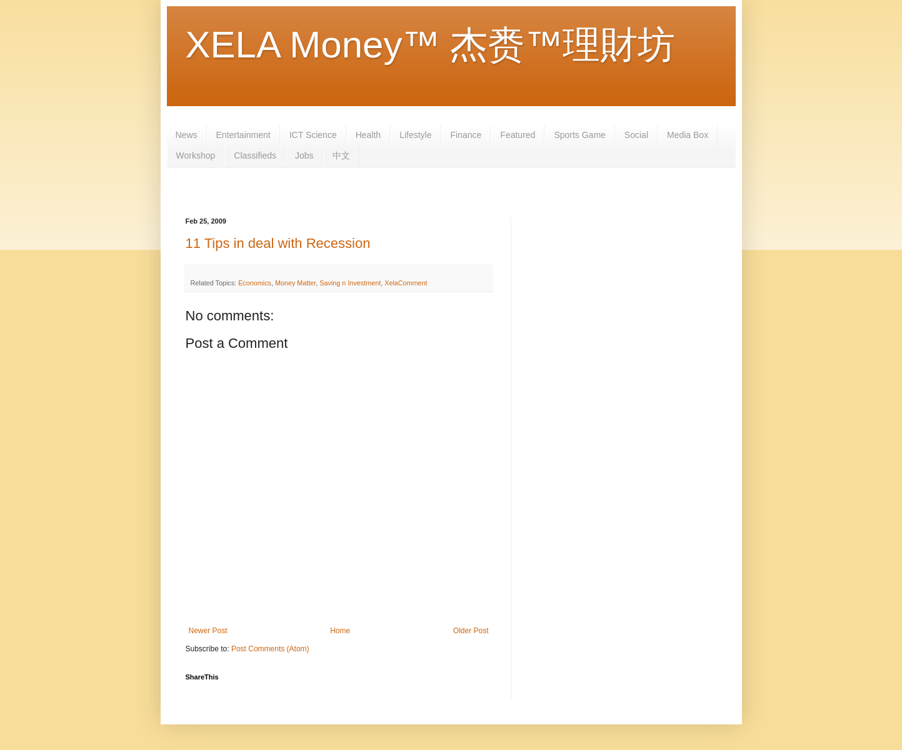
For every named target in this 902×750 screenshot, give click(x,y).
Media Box (687, 135)
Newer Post (208, 630)
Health (368, 135)
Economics (254, 283)
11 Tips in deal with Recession (278, 243)
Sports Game (579, 135)
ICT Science (313, 135)
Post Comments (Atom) (270, 648)
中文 (341, 155)
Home (340, 630)
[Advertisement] (413, 191)
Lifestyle (415, 135)
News (187, 135)
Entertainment (243, 135)
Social (636, 135)
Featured (517, 135)
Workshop (196, 155)
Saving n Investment (350, 283)
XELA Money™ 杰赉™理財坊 (431, 45)
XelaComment (405, 283)
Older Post (471, 630)
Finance (466, 135)
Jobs (304, 155)
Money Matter (295, 283)
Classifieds (255, 155)
